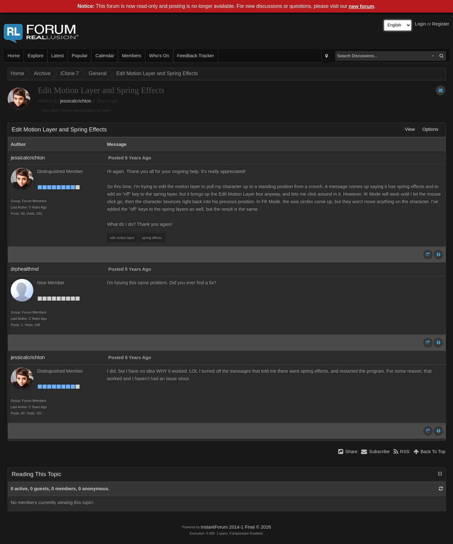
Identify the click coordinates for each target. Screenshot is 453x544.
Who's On (159, 55)
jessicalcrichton (75, 100)
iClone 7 (69, 73)
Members (131, 55)
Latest (58, 55)
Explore (35, 55)
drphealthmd (25, 269)
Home (14, 55)
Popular (80, 55)
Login (420, 23)
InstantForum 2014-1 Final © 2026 (236, 527)
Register (440, 23)
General (98, 73)
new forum (361, 6)
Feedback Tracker (195, 55)
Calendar (105, 55)
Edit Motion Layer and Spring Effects (157, 73)
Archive (42, 73)
